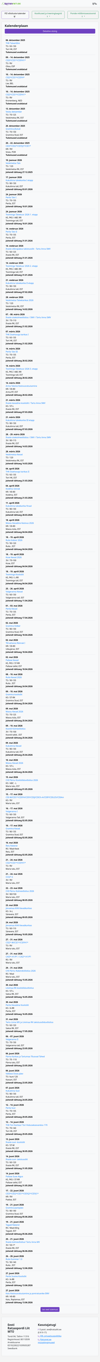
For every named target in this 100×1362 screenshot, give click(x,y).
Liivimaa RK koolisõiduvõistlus (20, 988)
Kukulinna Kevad (13, 745)
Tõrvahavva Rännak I (15, 643)
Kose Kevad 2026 (14, 557)
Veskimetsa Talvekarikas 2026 (19, 300)
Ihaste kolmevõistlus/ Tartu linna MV (23, 1242)
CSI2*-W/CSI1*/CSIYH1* (17, 942)
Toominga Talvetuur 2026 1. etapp (22, 214)
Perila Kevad (11, 608)
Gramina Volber (13, 626)
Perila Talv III (12, 351)
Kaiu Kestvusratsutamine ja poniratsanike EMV (27, 1293)
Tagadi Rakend (13, 1225)
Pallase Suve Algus (14, 1176)
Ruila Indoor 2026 (14, 540)
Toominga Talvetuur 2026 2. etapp (22, 266)
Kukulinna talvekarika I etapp (19, 180)
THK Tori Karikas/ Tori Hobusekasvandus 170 (27, 1125)
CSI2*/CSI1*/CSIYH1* (16, 94)
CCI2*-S (9, 877)
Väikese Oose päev (14, 1073)
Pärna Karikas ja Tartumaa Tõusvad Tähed (25, 1056)
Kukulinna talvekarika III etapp (20, 420)
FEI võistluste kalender (15, 15)
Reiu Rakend (11, 845)
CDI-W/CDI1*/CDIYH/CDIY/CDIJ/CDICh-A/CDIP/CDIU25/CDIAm (35, 797)
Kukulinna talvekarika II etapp (20, 283)
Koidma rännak (13, 488)
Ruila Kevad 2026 (14, 677)
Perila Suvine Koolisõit (16, 1276)
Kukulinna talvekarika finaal (19, 506)
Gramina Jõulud (13, 128)
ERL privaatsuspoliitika (50, 1336)
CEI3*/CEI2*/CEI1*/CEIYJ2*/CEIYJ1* (22, 1193)
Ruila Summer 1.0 (14, 1259)
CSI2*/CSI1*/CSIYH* (15, 77)
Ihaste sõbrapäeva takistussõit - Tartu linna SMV (28, 248)
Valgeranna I (12, 811)
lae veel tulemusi (50, 1309)
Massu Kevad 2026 (14, 711)
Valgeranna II (12, 1039)
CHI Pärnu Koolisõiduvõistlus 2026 (22, 780)
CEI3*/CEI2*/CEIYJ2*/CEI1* (18, 146)
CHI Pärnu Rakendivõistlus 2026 (21, 970)
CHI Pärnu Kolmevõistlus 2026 (20, 891)
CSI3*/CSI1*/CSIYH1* (16, 60)
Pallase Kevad (12, 660)
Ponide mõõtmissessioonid (83, 15)
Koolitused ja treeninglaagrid (48, 15)
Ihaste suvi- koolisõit (15, 1142)
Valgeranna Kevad (14, 591)
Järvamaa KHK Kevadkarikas (19, 908)
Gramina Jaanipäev (14, 1207)
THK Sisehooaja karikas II (17, 471)
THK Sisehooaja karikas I (17, 334)
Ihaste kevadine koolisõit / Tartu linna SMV (25, 403)
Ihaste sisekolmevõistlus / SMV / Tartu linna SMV (28, 317)
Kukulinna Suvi (13, 1090)
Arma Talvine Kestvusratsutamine (21, 386)
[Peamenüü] (94, 3)
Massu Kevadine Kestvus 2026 (20, 523)
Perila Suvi (11, 1108)
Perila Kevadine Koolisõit (17, 1005)
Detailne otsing (50, 31)
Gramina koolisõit (14, 694)
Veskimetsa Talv (13, 163)
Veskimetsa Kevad (14, 454)
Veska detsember (14, 111)
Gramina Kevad (13, 828)
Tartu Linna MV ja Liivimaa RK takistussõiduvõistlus (29, 1022)
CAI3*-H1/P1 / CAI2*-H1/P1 (18, 956)
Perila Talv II (11, 231)
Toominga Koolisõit (15, 574)
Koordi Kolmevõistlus (16, 728)
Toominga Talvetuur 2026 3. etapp (22, 368)
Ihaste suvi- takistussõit (17, 1159)
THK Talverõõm (13, 43)
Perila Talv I (11, 197)
